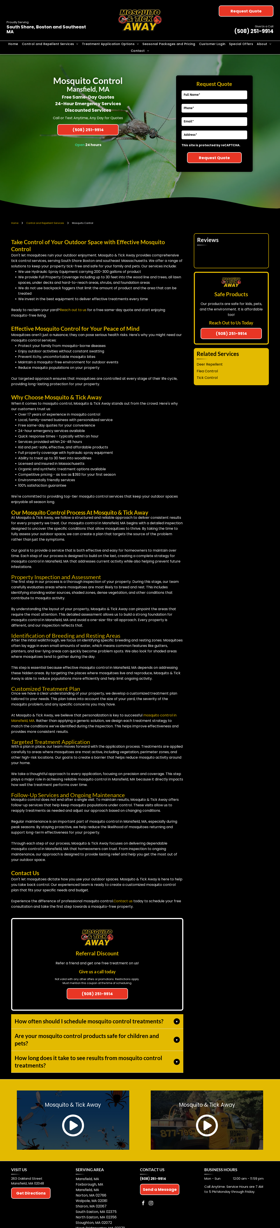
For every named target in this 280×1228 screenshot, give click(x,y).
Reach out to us (73, 309)
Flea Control (207, 371)
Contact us (123, 901)
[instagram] (151, 1203)
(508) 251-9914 (253, 31)
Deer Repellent (210, 364)
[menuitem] (13, 44)
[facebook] (143, 1203)
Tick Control (207, 377)
